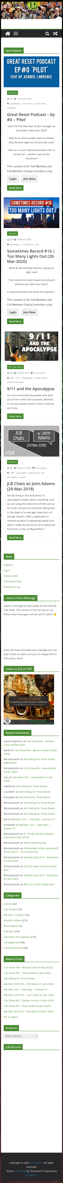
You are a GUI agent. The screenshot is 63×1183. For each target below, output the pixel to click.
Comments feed (13, 581)
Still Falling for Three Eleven (31, 786)
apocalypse (15, 103)
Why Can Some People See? (39, 884)
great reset (40, 103)
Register (8, 564)
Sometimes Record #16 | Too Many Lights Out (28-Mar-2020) (31, 256)
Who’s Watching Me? (35, 842)
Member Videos (12, 920)
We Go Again (11, 1017)
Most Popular (11, 925)
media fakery (41, 377)
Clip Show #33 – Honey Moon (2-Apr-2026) (27, 972)
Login (13, 179)
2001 (12, 377)
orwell (23, 477)
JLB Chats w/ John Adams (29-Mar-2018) (31, 486)
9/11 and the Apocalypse (30, 388)
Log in (7, 570)
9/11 (18, 377)
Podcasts (12, 93)
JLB (11, 98)
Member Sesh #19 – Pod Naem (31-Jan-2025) (29, 983)
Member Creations (14, 914)
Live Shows (10, 909)
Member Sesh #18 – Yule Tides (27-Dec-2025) (29, 995)
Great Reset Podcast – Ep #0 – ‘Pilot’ (31, 117)
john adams (12, 477)
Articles (8, 903)
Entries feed (10, 575)
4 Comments (38, 372)
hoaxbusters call (36, 472)
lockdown (11, 107)
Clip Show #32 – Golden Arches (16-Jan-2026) (29, 1000)
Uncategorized (12, 942)
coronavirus (27, 103)
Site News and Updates (17, 936)
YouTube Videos (15, 367)
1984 (12, 472)
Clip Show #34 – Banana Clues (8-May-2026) (28, 967)
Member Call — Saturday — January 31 (33, 819)
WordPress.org (12, 586)
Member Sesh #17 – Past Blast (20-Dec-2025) (29, 1011)
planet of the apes (15, 382)
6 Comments (39, 468)
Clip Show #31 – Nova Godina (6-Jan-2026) (27, 1006)
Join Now (29, 179)
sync (37, 244)
